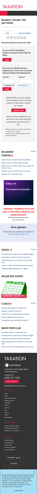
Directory (7, 408)
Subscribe (13, 463)
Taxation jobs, (8, 430)
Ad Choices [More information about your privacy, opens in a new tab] (21, 485)
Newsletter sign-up (13, 458)
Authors (6, 412)
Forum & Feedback (24, 33)
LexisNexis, (11, 426)
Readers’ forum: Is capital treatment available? (16, 160)
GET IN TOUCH (11, 381)
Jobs (5, 410)
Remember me (9, 85)
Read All (33, 151)
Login (7, 60)
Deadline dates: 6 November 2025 (13, 295)
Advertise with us (14, 469)
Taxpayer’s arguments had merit (11, 311)
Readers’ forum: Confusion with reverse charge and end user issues (17, 167)
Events (6, 415)
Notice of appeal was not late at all (12, 317)
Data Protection (8, 442)
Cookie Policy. (18, 487)
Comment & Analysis (10, 398)
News (6, 393)
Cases (6, 396)
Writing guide (8, 417)
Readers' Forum (9, 400)
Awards (6, 405)
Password (22, 77)
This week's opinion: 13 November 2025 (14, 332)
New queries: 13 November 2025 (11, 174)
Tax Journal (16, 430)
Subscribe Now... (23, 85)
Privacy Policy (8, 445)
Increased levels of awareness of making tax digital (17, 254)
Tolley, (6, 426)
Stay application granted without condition (14, 320)
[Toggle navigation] (33, 6)
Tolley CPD (7, 403)
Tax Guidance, (15, 428)
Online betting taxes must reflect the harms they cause (16, 261)
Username (6, 77)
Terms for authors (9, 449)
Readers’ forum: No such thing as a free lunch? (15, 171)
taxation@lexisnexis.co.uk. (19, 234)
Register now (18, 110)
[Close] (34, 473)
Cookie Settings (8, 440)
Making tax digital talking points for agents (14, 268)
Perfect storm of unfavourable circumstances (15, 314)
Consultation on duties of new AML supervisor (15, 257)
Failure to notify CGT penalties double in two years (17, 265)
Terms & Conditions (10, 447)
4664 (7, 33)
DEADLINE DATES (12, 276)
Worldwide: (14, 386)
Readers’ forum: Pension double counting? (14, 163)
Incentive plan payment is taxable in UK (13, 308)
